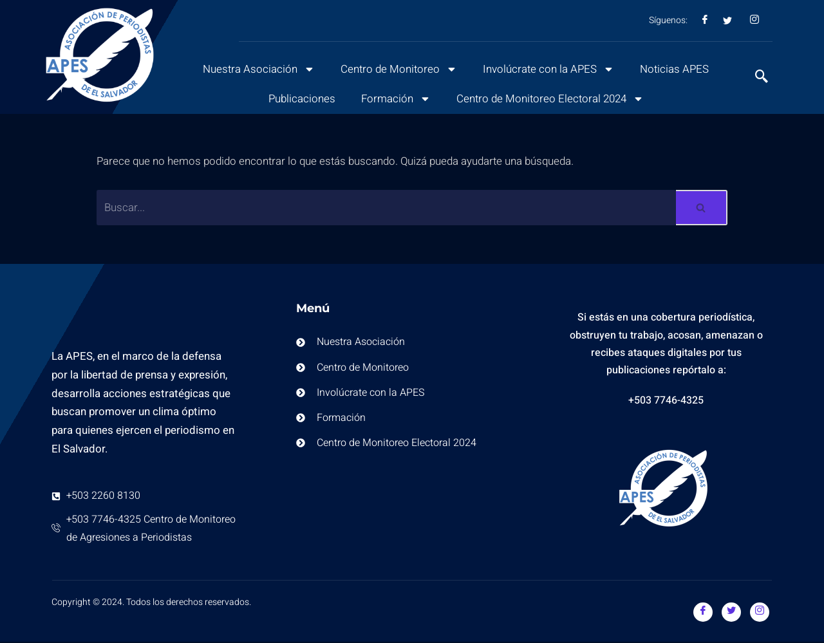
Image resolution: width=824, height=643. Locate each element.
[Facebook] (703, 612)
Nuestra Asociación (257, 69)
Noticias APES (676, 69)
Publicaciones (300, 99)
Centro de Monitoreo (398, 69)
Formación (395, 99)
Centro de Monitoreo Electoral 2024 (550, 99)
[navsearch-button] (755, 78)
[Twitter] (731, 612)
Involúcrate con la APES (549, 69)
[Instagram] (759, 612)
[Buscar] (386, 208)
